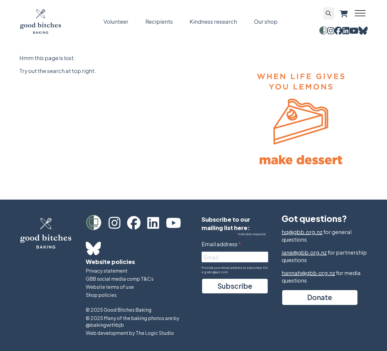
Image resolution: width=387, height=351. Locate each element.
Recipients (159, 21)
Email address (220, 244)
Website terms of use (110, 287)
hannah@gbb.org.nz (308, 272)
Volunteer (115, 21)
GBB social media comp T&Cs (119, 279)
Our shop (266, 21)
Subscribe (234, 286)
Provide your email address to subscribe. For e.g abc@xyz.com (235, 269)
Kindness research (213, 21)
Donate (319, 297)
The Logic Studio (155, 333)
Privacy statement (106, 270)
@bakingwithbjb (105, 325)
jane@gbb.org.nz (304, 252)
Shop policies (101, 295)
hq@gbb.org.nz (302, 231)
